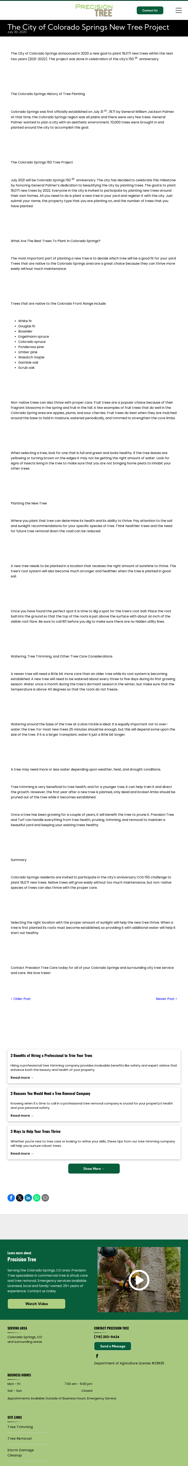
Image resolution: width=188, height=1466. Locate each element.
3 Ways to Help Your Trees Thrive (35, 1131)
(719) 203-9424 (106, 1337)
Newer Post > (166, 998)
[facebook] (97, 1356)
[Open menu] (179, 10)
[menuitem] (27, 1427)
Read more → (22, 1077)
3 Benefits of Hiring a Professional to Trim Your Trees (51, 1055)
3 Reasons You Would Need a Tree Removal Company (50, 1093)
